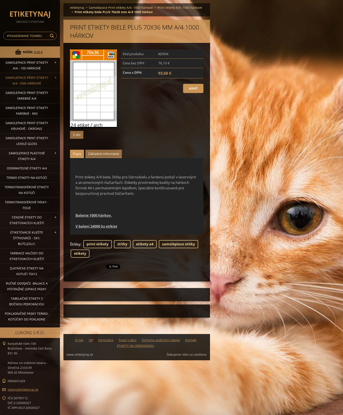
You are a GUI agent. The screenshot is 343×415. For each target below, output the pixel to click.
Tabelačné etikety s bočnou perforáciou (26, 301)
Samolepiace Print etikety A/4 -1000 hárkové (26, 80)
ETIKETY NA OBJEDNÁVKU (135, 346)
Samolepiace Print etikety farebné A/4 (26, 95)
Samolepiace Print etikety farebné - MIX (26, 111)
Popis (77, 153)
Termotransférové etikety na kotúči (27, 190)
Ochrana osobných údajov (161, 340)
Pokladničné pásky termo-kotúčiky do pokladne (27, 316)
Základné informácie (103, 153)
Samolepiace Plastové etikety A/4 (27, 156)
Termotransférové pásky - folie (27, 205)
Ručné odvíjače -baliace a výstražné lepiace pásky (27, 286)
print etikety (97, 244)
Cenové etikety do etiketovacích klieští (27, 220)
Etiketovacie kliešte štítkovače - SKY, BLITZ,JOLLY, (26, 238)
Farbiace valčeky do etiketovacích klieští (27, 256)
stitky (122, 244)
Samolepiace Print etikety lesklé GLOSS (26, 141)
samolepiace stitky (178, 244)
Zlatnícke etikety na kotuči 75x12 (27, 271)
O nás (79, 340)
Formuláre (105, 340)
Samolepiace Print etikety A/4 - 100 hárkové (26, 65)
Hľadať (52, 36)
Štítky (75, 244)
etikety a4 (144, 244)
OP (91, 340)
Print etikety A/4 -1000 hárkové (180, 7)
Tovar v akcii (127, 340)
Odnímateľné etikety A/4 (27, 168)
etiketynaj (77, 7)
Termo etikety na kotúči (27, 178)
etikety (80, 253)
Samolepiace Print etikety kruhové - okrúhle (26, 126)
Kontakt (190, 340)
